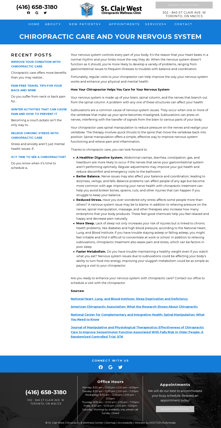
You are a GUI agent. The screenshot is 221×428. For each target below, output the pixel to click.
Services (154, 24)
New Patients (83, 24)
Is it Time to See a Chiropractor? (38, 157)
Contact (184, 24)
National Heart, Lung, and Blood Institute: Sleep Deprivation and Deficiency (129, 299)
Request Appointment (184, 5)
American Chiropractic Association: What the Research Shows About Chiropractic (134, 307)
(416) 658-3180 (36, 6)
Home (34, 24)
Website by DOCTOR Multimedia (155, 422)
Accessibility (125, 422)
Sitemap (110, 422)
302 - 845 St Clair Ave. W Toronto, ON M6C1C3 (184, 14)
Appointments (124, 24)
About (52, 24)
